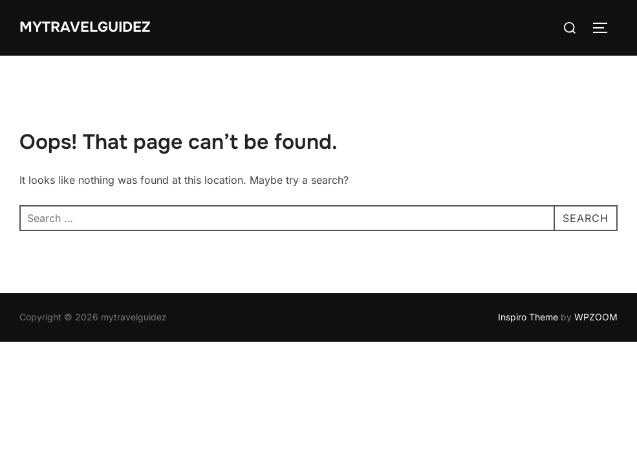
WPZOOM (596, 316)
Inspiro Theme (528, 316)
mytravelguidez (85, 27)
